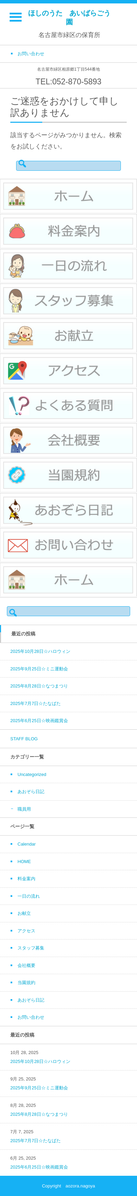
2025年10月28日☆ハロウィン (40, 651)
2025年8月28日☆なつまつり (39, 686)
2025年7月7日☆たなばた (35, 703)
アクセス (26, 930)
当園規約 (26, 982)
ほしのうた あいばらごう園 (69, 17)
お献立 (24, 913)
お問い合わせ (31, 1017)
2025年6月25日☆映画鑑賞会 (39, 720)
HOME (24, 861)
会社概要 (26, 965)
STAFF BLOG (24, 738)
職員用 (24, 809)
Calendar (27, 844)
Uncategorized (32, 774)
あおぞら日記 (31, 791)
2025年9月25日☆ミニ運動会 (39, 668)
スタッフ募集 (31, 947)
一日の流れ (29, 896)
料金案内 (26, 878)
